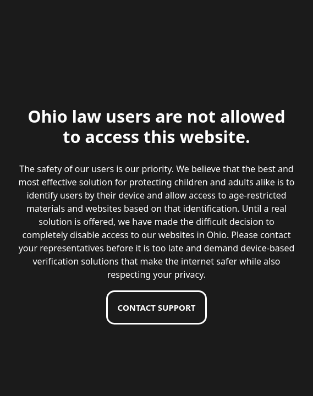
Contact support (157, 307)
